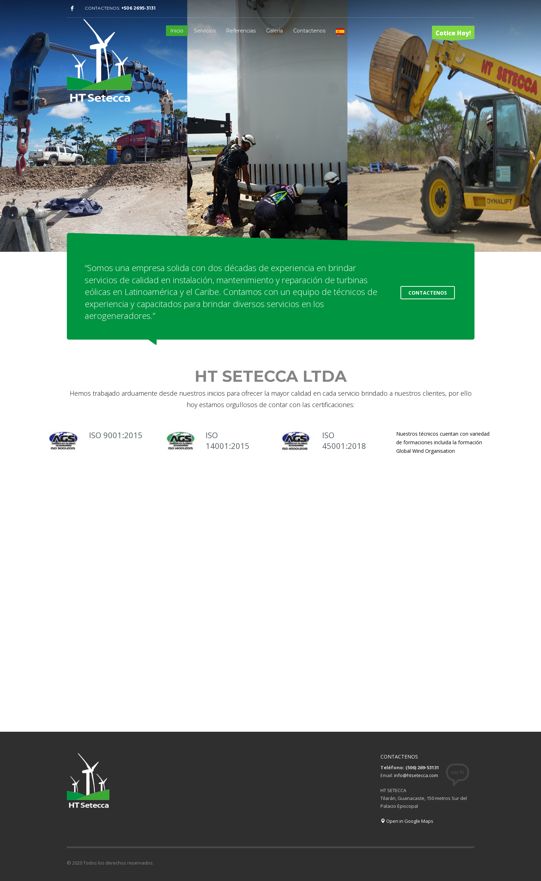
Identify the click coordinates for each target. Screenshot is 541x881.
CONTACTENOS (427, 292)
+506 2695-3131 (138, 8)
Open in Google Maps (406, 821)
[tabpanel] (270, 127)
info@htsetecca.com (416, 775)
